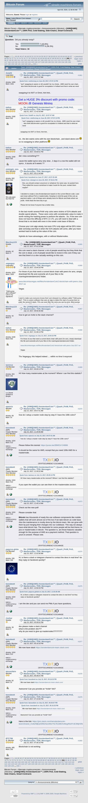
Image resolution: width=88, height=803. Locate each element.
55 (42, 56)
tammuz (9, 365)
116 (68, 60)
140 (15, 64)
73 (17, 58)
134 (62, 62)
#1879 (80, 697)
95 (71, 58)
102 (22, 60)
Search (24, 23)
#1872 (80, 469)
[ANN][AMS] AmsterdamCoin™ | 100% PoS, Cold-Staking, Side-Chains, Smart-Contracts (40, 29)
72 (15, 58)
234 (34, 64)
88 (53, 58)
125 (32, 62)
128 (42, 62)
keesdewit (10, 428)
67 (71, 56)
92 (63, 58)
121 (19, 62)
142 (22, 64)
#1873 (80, 501)
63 (61, 56)
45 (18, 56)
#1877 (80, 641)
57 (47, 56)
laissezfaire (11, 671)
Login (31, 23)
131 (52, 62)
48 (25, 56)
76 (24, 58)
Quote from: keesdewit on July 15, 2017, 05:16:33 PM (38, 679)
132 (56, 62)
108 (42, 60)
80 (34, 58)
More (45, 23)
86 (48, 58)
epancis (9, 406)
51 (33, 56)
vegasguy (10, 263)
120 (15, 62)
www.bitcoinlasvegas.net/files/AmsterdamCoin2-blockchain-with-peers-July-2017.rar (51, 345)
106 (35, 60)
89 (56, 58)
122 (22, 62)
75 (22, 58)
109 (45, 60)
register (34, 14)
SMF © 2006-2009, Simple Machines (53, 794)
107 (38, 60)
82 (39, 58)
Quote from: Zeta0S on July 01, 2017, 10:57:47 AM (37, 115)
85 (46, 58)
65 (66, 56)
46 (21, 56)
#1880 (80, 741)
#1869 (80, 367)
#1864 (80, 172)
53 (37, 56)
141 (19, 64)
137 (5, 64)
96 (5, 60)
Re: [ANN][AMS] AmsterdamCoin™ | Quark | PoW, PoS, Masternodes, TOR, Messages (48, 74)
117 (5, 62)
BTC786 (9, 738)
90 (58, 58)
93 (65, 58)
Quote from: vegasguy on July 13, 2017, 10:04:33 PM (38, 336)
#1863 (80, 150)
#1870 (80, 409)
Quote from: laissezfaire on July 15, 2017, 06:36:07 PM (38, 703)
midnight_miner (13, 169)
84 (44, 58)
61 (57, 56)
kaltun (8, 107)
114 (62, 60)
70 (10, 58)
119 (12, 62)
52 (35, 56)
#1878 (80, 674)
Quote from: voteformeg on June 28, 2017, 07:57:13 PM (39, 81)
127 (39, 62)
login (27, 14)
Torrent (12, 20)
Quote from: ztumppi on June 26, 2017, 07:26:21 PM (39, 180)
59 (52, 56)
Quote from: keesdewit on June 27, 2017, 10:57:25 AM (38, 177)
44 (16, 56)
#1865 (80, 244)
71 (13, 58)
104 (28, 60)
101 (18, 60)
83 (41, 58)
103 (25, 60)
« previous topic (78, 57)
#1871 (80, 430)
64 (64, 56)
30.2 (7, 20)
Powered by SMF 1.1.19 (30, 794)
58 (49, 56)
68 (5, 58)
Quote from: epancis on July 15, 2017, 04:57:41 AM (37, 436)
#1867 (80, 309)
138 (9, 64)
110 (48, 60)
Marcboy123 (11, 242)
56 (45, 56)
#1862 (80, 109)
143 (26, 64)
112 (55, 60)
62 (59, 56)
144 (29, 64)
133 (59, 62)
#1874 (80, 551)
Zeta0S (9, 73)
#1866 (80, 265)
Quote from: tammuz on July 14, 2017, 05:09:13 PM (37, 475)
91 (60, 58)
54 (40, 56)
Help (18, 23)
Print (80, 64)
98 (10, 60)
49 (28, 56)
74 (20, 58)
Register (37, 23)
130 (49, 62)
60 (54, 56)
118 (9, 62)
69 (8, 58)
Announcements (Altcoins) (53, 28)
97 (8, 60)
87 (51, 58)
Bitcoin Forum (10, 28)
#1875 (80, 586)
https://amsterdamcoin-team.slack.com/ (52, 647)
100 (15, 60)
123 (26, 62)
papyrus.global (12, 549)
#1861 (80, 75)
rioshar (9, 618)
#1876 (80, 620)
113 (58, 60)
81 (36, 58)
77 (27, 58)
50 (30, 56)
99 (13, 60)
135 (66, 62)
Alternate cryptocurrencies (29, 28)
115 (65, 60)
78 (29, 58)
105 (32, 60)
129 (46, 62)
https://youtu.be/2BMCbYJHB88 (54, 445)
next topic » (80, 60)
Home (11, 23)
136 (69, 62)
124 (29, 62)
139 (12, 64)
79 (32, 58)
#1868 (80, 330)
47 (23, 56)
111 (52, 60)
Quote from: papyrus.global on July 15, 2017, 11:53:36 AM (40, 592)
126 (36, 62)
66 (68, 56)
